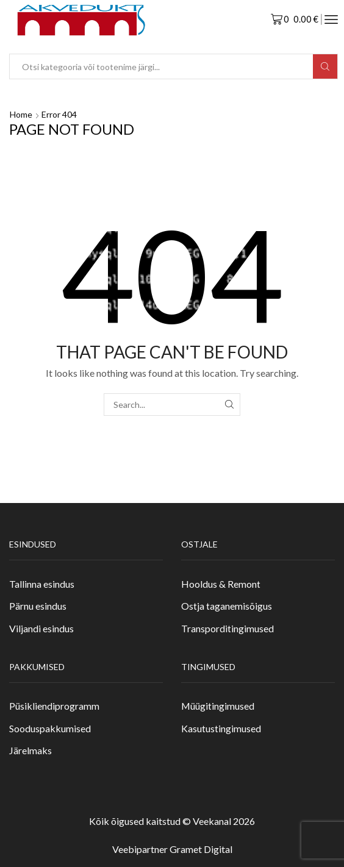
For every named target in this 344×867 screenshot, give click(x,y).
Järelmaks (30, 750)
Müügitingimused (217, 706)
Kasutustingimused (221, 728)
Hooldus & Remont (220, 584)
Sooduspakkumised (50, 728)
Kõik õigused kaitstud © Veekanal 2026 (172, 821)
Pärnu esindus (37, 606)
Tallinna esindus (41, 584)
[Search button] (325, 66)
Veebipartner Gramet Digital (172, 849)
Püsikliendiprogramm (54, 706)
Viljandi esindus (41, 628)
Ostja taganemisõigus (226, 606)
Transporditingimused (227, 628)
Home (21, 114)
